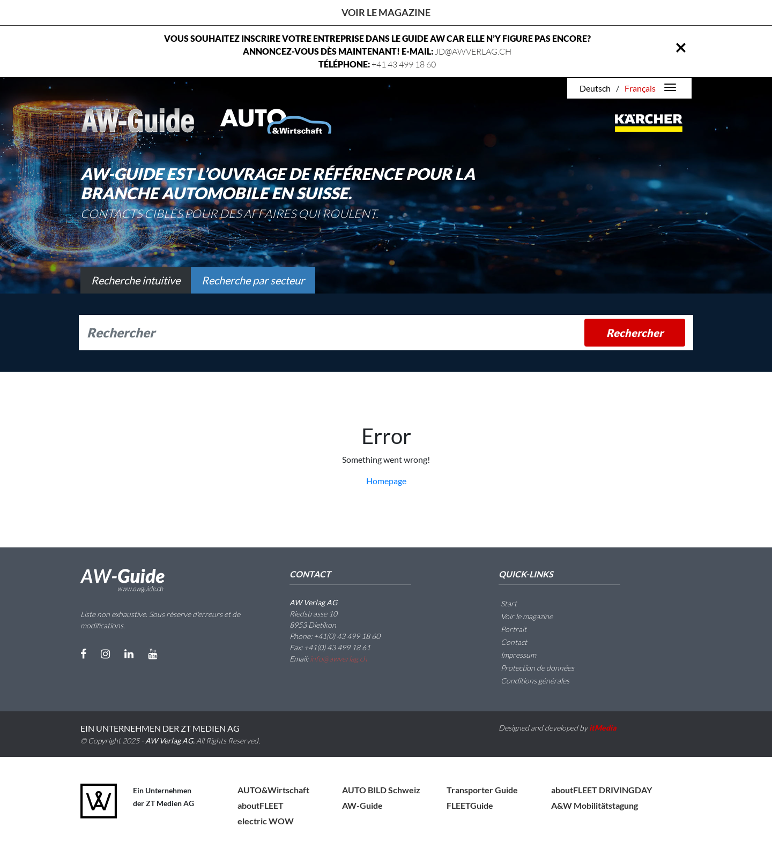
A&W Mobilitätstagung (594, 805)
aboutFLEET (260, 805)
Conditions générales (528, 680)
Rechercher (634, 332)
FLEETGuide (470, 805)
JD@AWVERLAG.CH (473, 51)
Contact (507, 641)
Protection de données (531, 667)
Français (640, 88)
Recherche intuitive (135, 280)
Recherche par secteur (253, 280)
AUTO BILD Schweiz (381, 790)
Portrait (507, 629)
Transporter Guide (482, 790)
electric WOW (265, 821)
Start (502, 603)
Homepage (386, 481)
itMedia (603, 727)
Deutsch (595, 88)
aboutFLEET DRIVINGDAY (601, 790)
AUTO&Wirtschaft (273, 790)
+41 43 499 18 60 (404, 64)
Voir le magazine (386, 12)
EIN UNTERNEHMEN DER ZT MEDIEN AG (160, 728)
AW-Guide (362, 805)
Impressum (512, 654)
